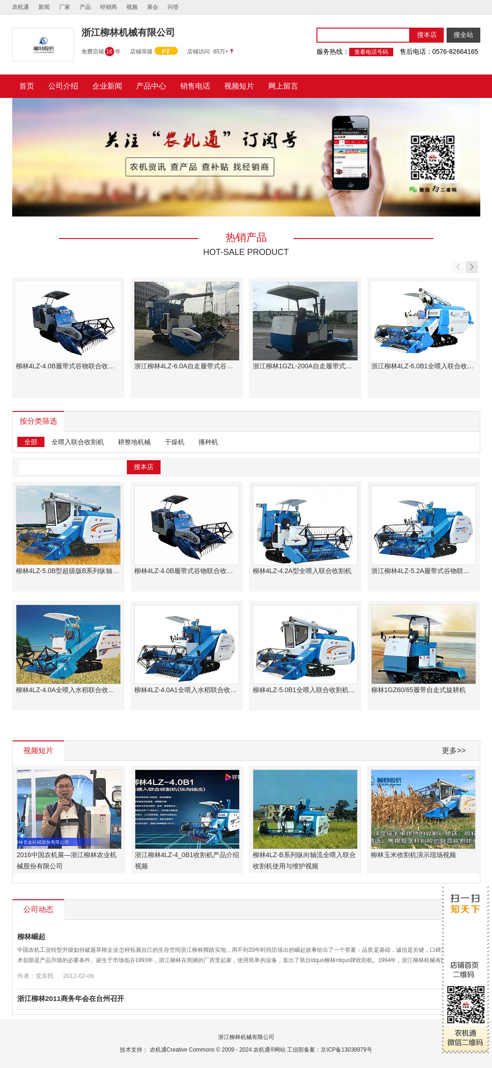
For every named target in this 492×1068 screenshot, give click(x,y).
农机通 (20, 7)
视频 (132, 7)
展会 (152, 7)
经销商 (108, 7)
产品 (85, 7)
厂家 (64, 7)
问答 (173, 7)
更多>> (454, 750)
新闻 (44, 7)
